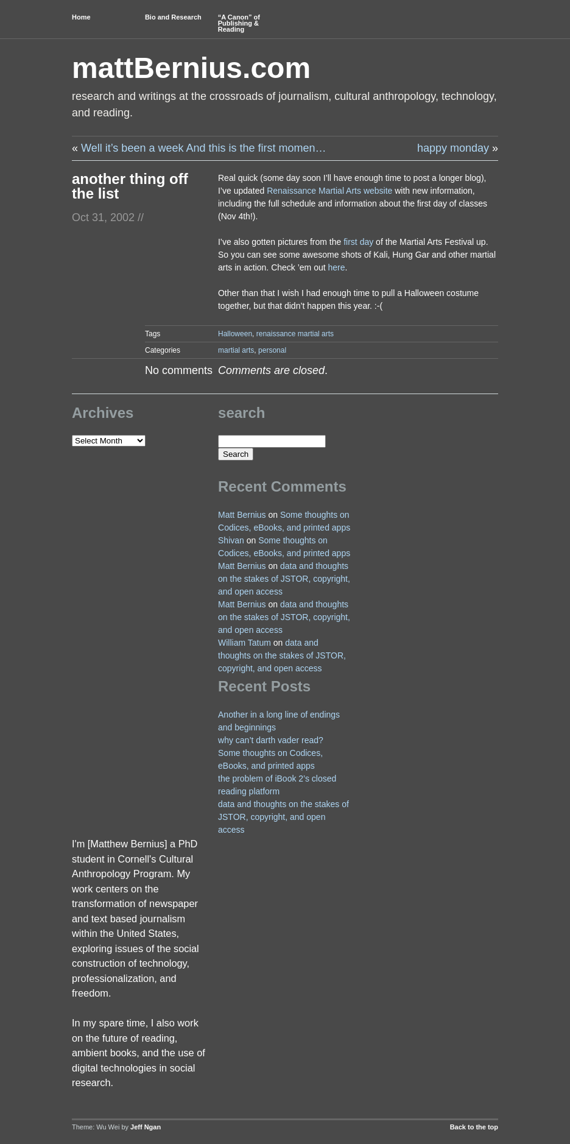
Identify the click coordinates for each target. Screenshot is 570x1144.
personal (272, 350)
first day (358, 242)
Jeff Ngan (145, 1127)
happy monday (453, 148)
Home (81, 17)
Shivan (231, 540)
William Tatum (244, 643)
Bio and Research (173, 17)
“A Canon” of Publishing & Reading (239, 23)
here (336, 267)
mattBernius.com (191, 68)
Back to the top (474, 1127)
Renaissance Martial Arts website (329, 191)
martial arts (236, 350)
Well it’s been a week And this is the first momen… (203, 148)
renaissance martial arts (295, 334)
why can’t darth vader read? (270, 740)
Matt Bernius (242, 515)
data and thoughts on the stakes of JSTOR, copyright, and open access (284, 578)
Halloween (235, 334)
